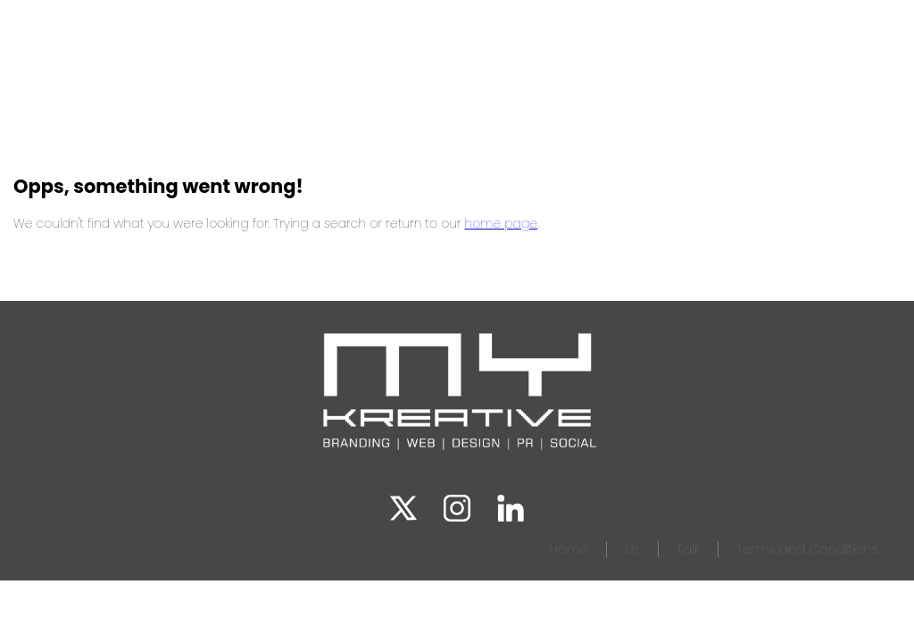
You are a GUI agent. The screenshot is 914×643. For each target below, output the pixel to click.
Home (568, 548)
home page (501, 223)
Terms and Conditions (807, 548)
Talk (688, 548)
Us (632, 548)
